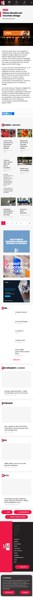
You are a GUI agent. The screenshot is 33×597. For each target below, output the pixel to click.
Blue (15, 562)
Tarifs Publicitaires (17, 517)
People (16, 553)
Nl (31, 3)
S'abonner (24, 3)
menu (9, 3)
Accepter (8, 592)
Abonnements (24, 512)
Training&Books (18, 557)
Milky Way (17, 528)
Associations (18, 550)
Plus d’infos (6, 588)
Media (15, 546)
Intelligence (17, 544)
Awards (16, 555)
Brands (16, 541)
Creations (17, 548)
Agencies (16, 539)
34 (30, 223)
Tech (15, 560)
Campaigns (17, 526)
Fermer (25, 592)
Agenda (16, 533)
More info (16, 360)
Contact (23, 567)
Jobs (8, 512)
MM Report (17, 530)
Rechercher (16, 3)
